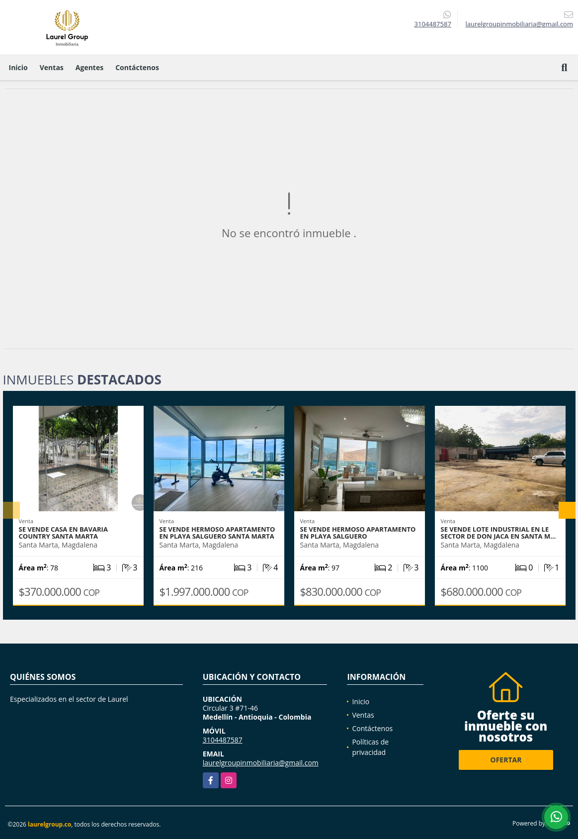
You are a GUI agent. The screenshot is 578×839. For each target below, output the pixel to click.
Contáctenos (137, 67)
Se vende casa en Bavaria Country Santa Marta (63, 533)
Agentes (89, 67)
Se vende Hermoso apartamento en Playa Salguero (358, 533)
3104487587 (432, 23)
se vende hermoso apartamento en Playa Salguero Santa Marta (217, 533)
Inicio (18, 67)
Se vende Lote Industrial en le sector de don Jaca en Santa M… (498, 533)
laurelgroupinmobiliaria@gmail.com (261, 762)
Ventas (52, 67)
